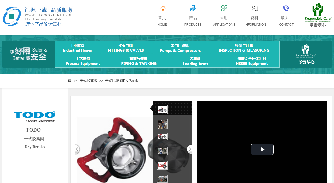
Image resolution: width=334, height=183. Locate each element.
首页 (162, 18)
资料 (254, 18)
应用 (224, 18)
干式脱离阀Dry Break (121, 81)
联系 (285, 18)
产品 (193, 18)
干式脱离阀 (88, 81)
